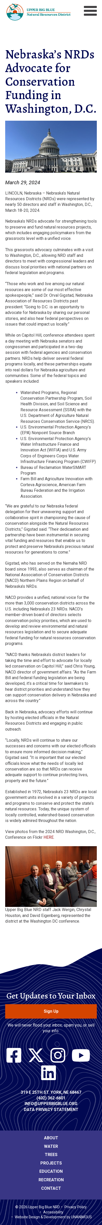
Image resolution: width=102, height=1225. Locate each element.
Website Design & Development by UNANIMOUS (53, 1217)
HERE (48, 837)
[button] (51, 176)
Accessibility (53, 1212)
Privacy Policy (75, 1207)
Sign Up (51, 1011)
